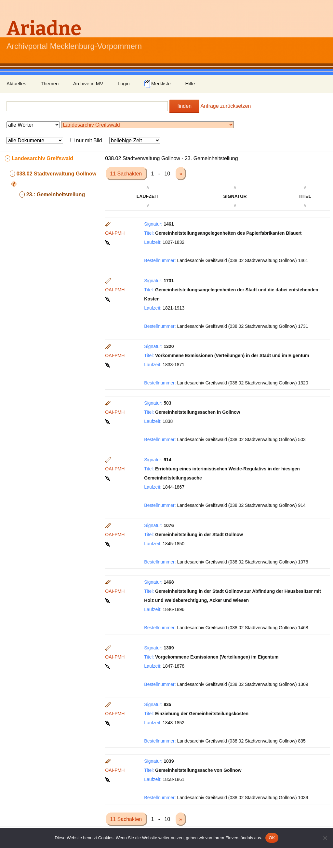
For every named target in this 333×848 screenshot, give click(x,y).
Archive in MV (88, 83)
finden (184, 106)
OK (272, 837)
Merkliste (157, 84)
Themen (50, 83)
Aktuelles (16, 83)
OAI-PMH (115, 233)
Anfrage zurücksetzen (226, 106)
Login (124, 83)
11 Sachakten (126, 173)
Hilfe (190, 83)
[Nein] (325, 838)
